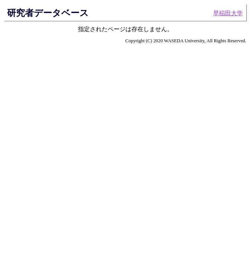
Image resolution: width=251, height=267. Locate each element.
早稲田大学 (228, 13)
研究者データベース (48, 13)
